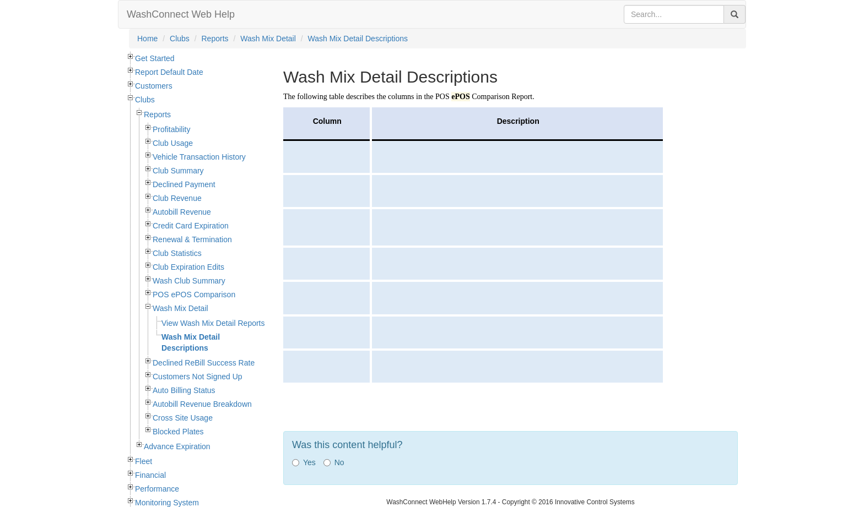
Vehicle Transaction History (199, 156)
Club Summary (178, 170)
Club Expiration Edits (188, 267)
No (333, 462)
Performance (157, 488)
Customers (153, 85)
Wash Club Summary (189, 280)
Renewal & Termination (192, 239)
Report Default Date (169, 72)
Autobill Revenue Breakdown (202, 404)
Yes (304, 462)
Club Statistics (177, 253)
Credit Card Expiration (191, 225)
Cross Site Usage (183, 417)
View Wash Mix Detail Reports (213, 323)
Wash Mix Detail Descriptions (358, 38)
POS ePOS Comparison (194, 294)
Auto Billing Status (184, 390)
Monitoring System (167, 502)
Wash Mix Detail (268, 38)
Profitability (171, 129)
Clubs (180, 38)
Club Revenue (177, 198)
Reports (215, 38)
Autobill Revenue (182, 212)
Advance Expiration (177, 446)
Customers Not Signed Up (197, 376)
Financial (150, 475)
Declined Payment (184, 184)
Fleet (143, 461)
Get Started (155, 58)
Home (147, 38)
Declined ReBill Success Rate (204, 362)
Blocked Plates (178, 431)
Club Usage (173, 143)
